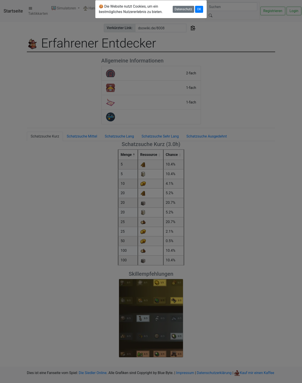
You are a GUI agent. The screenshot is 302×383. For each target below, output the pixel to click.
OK (199, 9)
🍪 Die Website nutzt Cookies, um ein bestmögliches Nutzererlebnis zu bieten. (131, 9)
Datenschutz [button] (183, 9)
